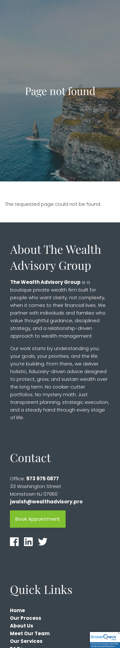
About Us (21, 626)
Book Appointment (37, 519)
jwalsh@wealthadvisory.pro (46, 502)
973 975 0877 (42, 479)
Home (17, 610)
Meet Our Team (30, 633)
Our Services (26, 641)
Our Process (25, 618)
